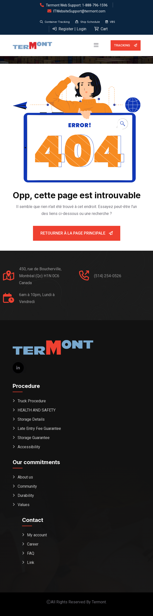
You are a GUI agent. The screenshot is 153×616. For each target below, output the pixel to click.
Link (30, 562)
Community (27, 486)
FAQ (30, 553)
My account (37, 535)
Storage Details (31, 419)
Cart (101, 29)
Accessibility (29, 447)
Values (24, 504)
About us (25, 477)
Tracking (125, 45)
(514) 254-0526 (107, 276)
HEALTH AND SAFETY (37, 410)
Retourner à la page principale (76, 233)
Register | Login (69, 29)
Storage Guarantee (34, 437)
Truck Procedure (32, 401)
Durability (26, 495)
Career (32, 544)
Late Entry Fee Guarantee (39, 428)
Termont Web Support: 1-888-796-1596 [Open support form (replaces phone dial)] (77, 5)
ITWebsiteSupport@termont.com (79, 11)
